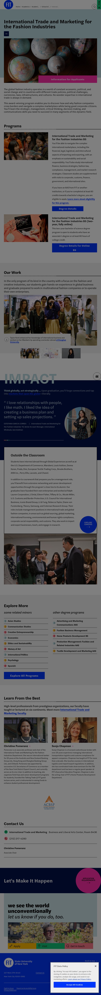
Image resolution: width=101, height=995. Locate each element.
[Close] (96, 966)
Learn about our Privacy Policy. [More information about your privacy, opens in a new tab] (79, 979)
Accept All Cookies (74, 984)
